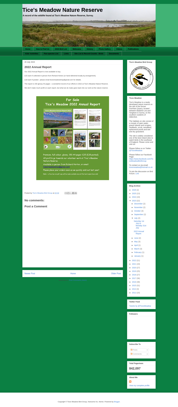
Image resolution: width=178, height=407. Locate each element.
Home (27, 49)
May (136, 242)
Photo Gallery (105, 49)
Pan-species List (51, 54)
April (136, 245)
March (137, 249)
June (136, 238)
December (138, 204)
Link (137, 173)
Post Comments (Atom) (78, 280)
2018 (134, 275)
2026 (134, 190)
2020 (134, 268)
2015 (134, 285)
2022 (134, 260)
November (138, 207)
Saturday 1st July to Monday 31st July (140, 224)
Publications (133, 49)
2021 (134, 264)
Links (66, 54)
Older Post (116, 273)
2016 (134, 282)
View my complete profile (139, 385)
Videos (119, 49)
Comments (136, 354)
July (136, 218)
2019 (134, 271)
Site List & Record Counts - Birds (88, 54)
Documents (114, 54)
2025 (134, 193)
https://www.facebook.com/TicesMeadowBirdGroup (141, 160)
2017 (134, 278)
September (139, 214)
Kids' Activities (31, 54)
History (90, 49)
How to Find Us (42, 49)
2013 (134, 289)
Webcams (77, 49)
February (138, 252)
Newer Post (29, 273)
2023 (134, 201)
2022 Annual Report (139, 232)
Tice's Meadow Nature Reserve (62, 10)
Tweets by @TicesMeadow (140, 306)
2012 (134, 293)
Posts (134, 350)
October (137, 211)
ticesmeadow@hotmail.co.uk (140, 167)
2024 (134, 197)
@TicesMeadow (135, 150)
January (137, 256)
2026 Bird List (61, 49)
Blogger (117, 402)
